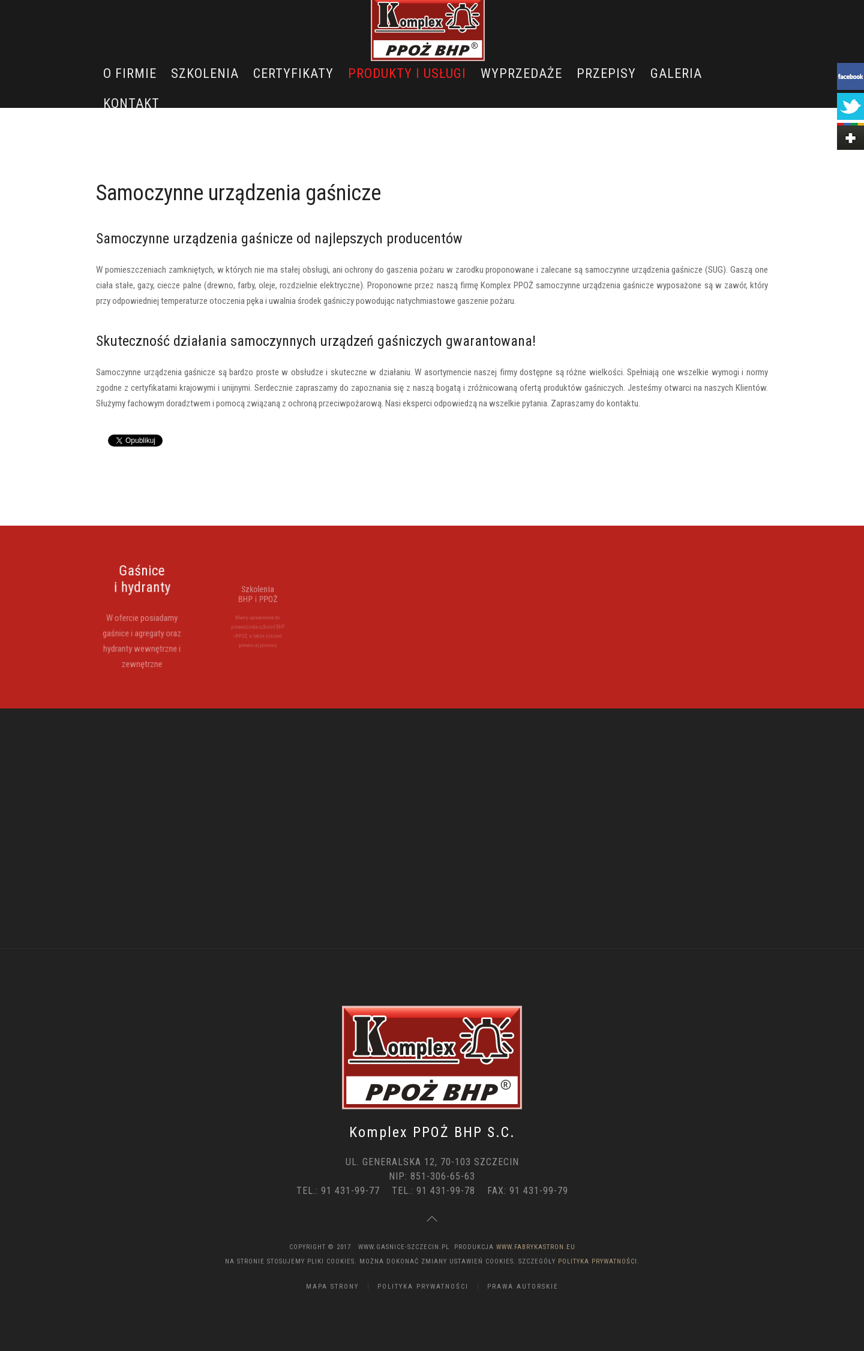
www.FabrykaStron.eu (535, 1247)
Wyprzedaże (521, 73)
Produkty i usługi (407, 73)
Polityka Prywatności (597, 1261)
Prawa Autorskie (523, 1286)
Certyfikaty (293, 73)
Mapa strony (332, 1286)
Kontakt (131, 103)
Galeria (676, 73)
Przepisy (606, 73)
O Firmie (130, 73)
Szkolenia (205, 73)
